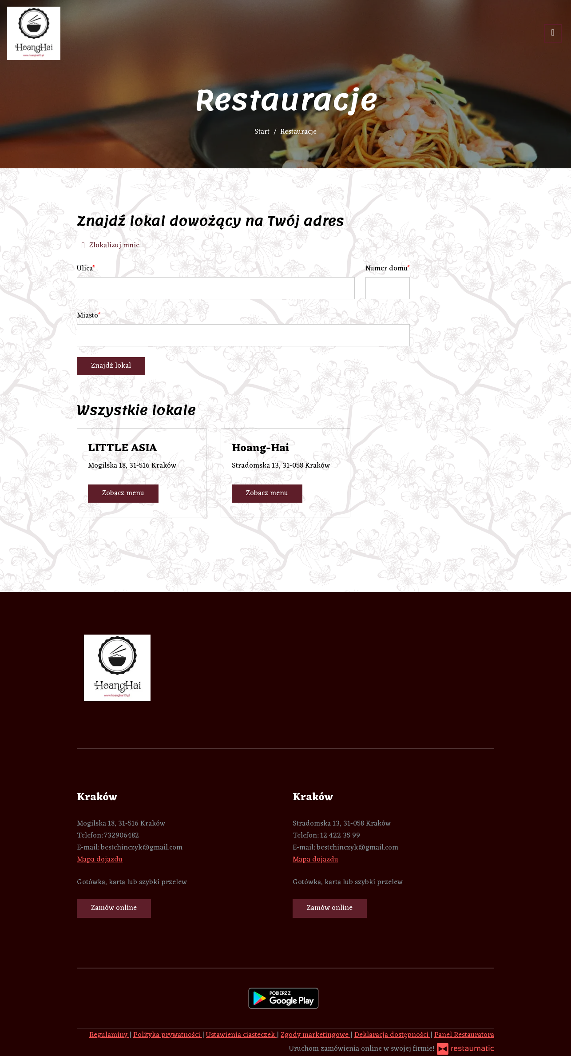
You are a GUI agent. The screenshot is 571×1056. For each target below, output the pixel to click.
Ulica (84, 269)
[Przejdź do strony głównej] (33, 33)
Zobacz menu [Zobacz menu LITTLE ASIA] (123, 493)
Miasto (87, 316)
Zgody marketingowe (315, 1035)
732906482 (121, 836)
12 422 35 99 (340, 836)
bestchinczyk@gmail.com (141, 848)
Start (262, 132)
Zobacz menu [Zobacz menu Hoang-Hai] (267, 493)
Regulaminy (109, 1035)
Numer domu (386, 269)
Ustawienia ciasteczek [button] (241, 1035)
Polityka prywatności (167, 1035)
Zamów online (114, 908)
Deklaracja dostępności (392, 1035)
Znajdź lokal (111, 366)
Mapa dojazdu (100, 860)
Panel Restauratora (464, 1035)
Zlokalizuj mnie (108, 245)
